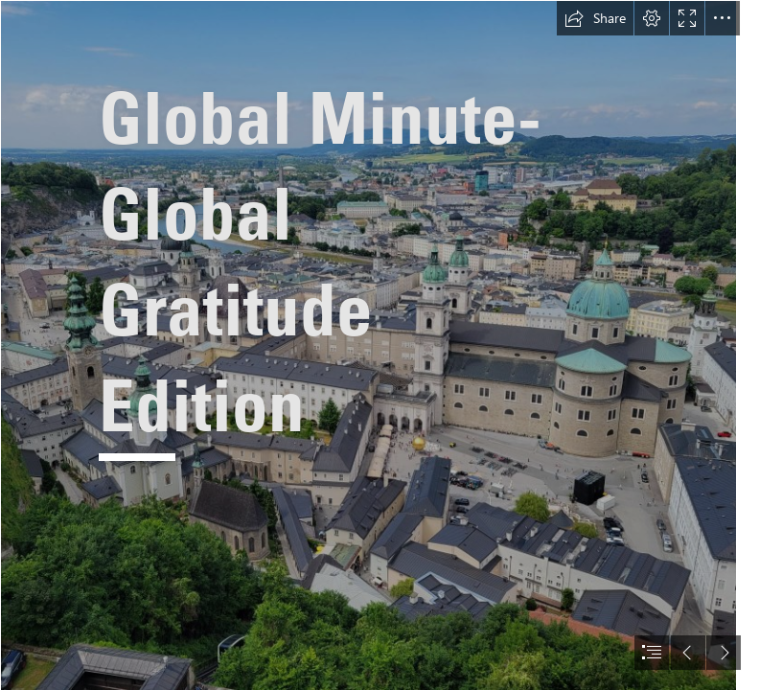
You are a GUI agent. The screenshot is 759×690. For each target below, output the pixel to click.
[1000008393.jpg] (368, 345)
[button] (595, 18)
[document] (379, 345)
